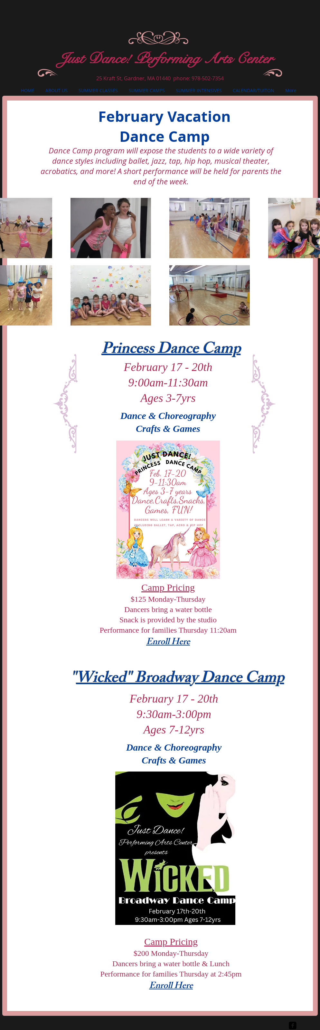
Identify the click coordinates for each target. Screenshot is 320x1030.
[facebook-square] (292, 1025)
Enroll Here (168, 643)
